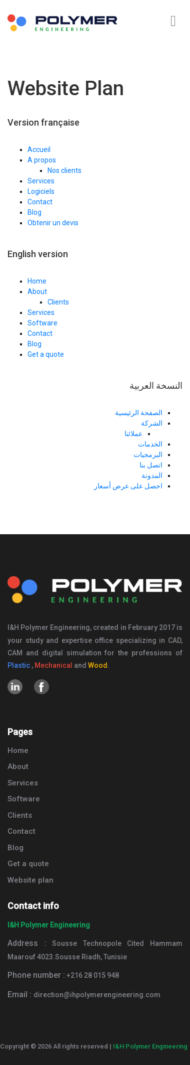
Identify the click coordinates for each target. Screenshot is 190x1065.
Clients (58, 302)
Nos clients (65, 170)
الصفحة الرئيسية (138, 413)
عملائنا (133, 434)
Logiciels (41, 191)
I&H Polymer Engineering (150, 1046)
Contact (40, 202)
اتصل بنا (151, 465)
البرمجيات (148, 454)
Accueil (39, 149)
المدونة (152, 475)
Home (37, 281)
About (37, 292)
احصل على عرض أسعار (128, 486)
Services (41, 181)
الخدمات (150, 444)
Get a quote (46, 354)
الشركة (151, 423)
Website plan (31, 880)
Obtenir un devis (53, 223)
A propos (42, 160)
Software (43, 323)
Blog (35, 212)
